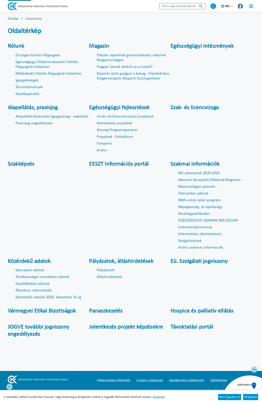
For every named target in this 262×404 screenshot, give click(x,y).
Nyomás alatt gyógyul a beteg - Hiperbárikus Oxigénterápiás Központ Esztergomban (133, 76)
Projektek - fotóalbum (115, 137)
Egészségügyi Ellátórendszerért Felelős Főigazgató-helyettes (46, 64)
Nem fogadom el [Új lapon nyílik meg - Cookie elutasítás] (229, 397)
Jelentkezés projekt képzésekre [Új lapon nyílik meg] (126, 327)
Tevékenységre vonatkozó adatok (42, 277)
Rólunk (16, 46)
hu (227, 6)
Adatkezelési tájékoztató (186, 380)
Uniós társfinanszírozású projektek (125, 116)
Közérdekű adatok (29, 261)
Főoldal (13, 19)
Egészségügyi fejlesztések (119, 108)
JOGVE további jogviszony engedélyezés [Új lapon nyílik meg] (38, 331)
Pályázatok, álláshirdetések (121, 261)
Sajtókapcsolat (27, 94)
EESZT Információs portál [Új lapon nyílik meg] (119, 164)
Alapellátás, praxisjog (33, 108)
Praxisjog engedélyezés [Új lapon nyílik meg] (34, 123)
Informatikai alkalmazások (199, 234)
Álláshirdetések (109, 277)
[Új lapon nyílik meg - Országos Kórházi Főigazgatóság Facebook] (240, 6)
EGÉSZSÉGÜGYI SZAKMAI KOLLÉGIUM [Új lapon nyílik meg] (208, 220)
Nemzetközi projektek (114, 123)
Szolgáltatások (190, 241)
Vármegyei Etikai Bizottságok (42, 311)
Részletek (159, 397)
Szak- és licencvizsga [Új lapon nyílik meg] (194, 108)
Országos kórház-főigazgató (37, 55)
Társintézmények (29, 87)
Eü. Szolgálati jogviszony (199, 261)
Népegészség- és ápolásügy (200, 207)
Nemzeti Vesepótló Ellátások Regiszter (209, 180)
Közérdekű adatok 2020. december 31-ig (48, 297)
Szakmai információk (195, 164)
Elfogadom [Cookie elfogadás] (250, 397)
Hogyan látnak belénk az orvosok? (124, 67)
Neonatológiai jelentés (197, 187)
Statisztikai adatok (193, 193)
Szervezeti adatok (29, 270)
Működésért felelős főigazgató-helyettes (48, 74)
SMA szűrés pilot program (199, 200)
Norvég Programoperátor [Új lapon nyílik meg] (117, 130)
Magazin (99, 46)
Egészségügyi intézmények (202, 46)
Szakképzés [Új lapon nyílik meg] (21, 164)
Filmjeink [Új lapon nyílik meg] (104, 144)
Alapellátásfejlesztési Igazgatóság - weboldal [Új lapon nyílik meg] (51, 116)
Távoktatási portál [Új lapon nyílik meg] (191, 327)
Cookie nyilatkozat (149, 380)
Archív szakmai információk (200, 248)
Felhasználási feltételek (113, 380)
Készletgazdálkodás (194, 214)
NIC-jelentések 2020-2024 (199, 173)
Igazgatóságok (26, 80)
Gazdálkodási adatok (32, 284)
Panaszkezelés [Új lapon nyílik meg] (105, 311)
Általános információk (33, 290)
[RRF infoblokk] (9, 387)
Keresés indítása (200, 6)
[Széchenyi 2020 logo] (254, 369)
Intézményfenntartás (195, 227)
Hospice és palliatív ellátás (201, 311)
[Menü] (251, 6)
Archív (102, 150)
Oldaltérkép (218, 380)
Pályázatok (105, 270)
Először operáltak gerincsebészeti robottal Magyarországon (131, 57)
